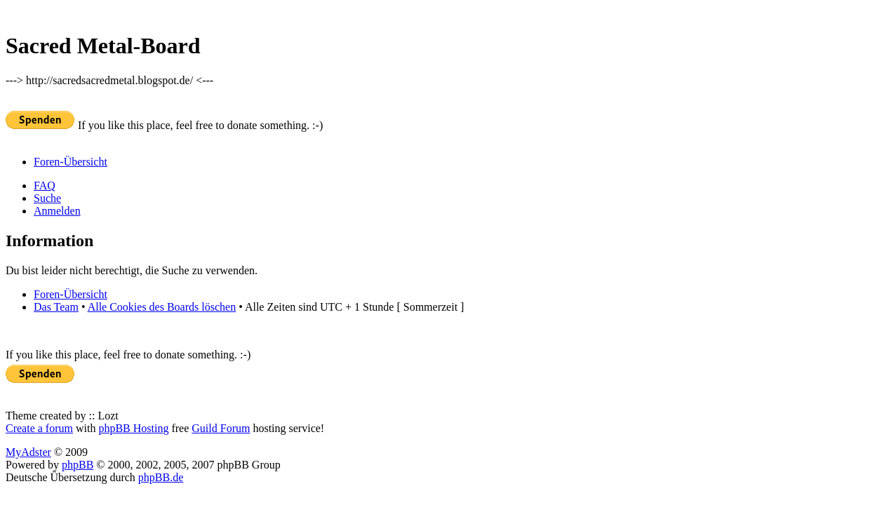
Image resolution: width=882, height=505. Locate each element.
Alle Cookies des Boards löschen (162, 307)
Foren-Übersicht (70, 162)
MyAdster (28, 452)
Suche (47, 198)
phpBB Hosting (133, 428)
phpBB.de (160, 477)
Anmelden (57, 211)
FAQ (44, 185)
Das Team (56, 307)
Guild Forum (221, 428)
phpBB (77, 465)
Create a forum (39, 428)
